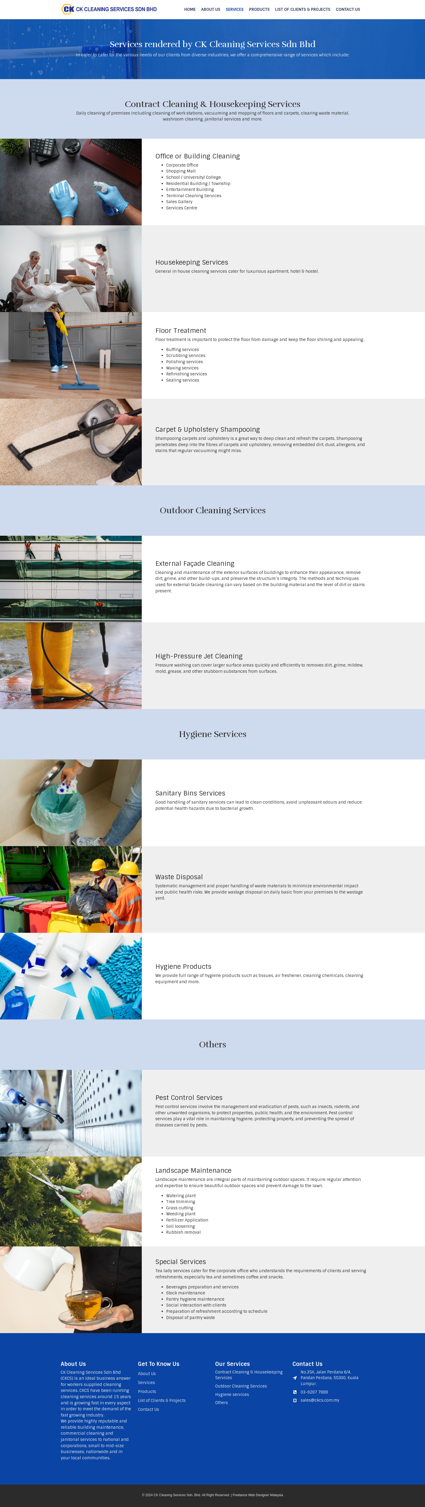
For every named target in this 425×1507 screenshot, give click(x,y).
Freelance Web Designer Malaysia (258, 1495)
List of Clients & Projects (302, 9)
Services (235, 9)
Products (259, 9)
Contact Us (348, 9)
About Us (210, 9)
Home (190, 9)
